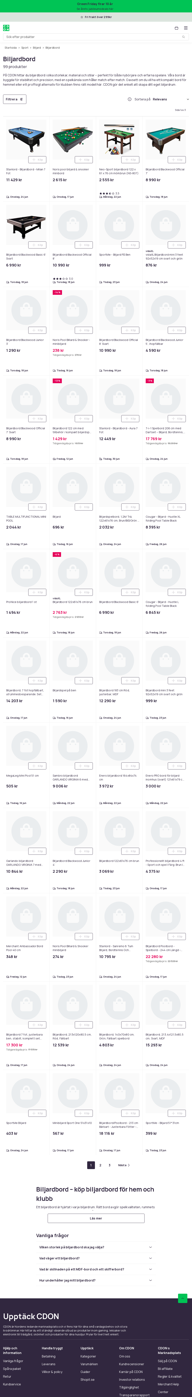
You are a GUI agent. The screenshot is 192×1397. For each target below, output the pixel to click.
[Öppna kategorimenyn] (185, 28)
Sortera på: (143, 99)
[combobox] (96, 36)
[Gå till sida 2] (100, 1165)
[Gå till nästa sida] (124, 1165)
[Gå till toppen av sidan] (182, 1298)
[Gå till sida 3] (110, 1165)
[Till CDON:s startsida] (6, 28)
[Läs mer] (96, 1218)
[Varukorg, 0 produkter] (176, 28)
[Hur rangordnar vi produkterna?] (129, 99)
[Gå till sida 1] (91, 1165)
